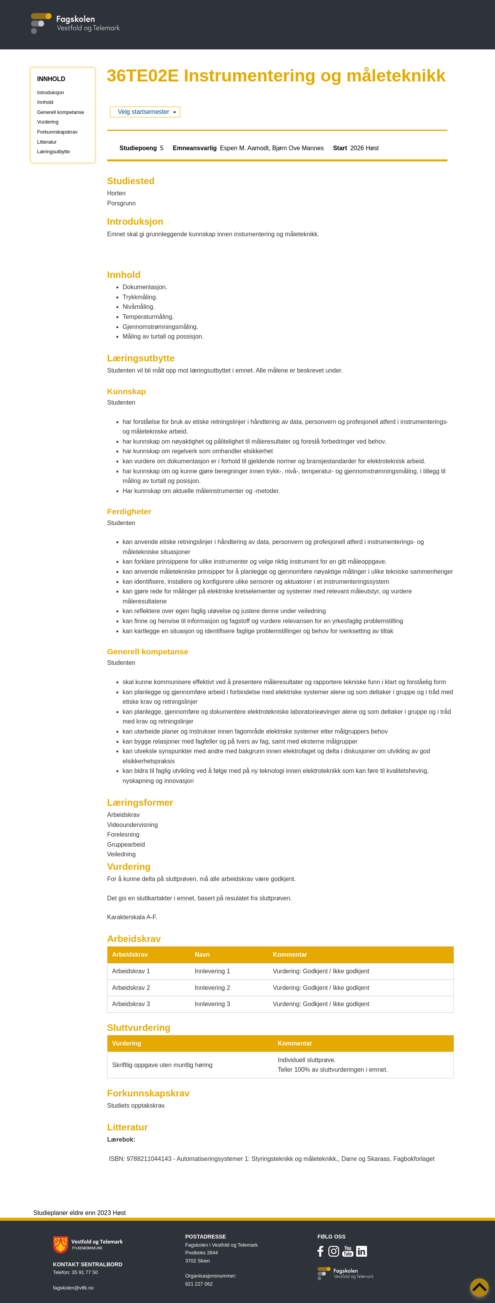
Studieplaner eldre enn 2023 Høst (79, 1213)
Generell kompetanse (60, 112)
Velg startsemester (143, 112)
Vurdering (47, 122)
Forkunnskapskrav (57, 132)
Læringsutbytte (53, 151)
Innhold (45, 102)
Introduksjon (50, 92)
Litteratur (47, 142)
